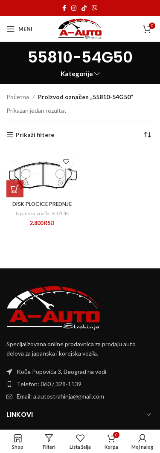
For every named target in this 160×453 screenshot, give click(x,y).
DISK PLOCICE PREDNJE (42, 204)
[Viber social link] (94, 8)
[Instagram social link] (74, 8)
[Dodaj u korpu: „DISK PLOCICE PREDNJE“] (14, 188)
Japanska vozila (32, 213)
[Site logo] (80, 28)
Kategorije (77, 74)
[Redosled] (147, 134)
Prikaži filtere (35, 134)
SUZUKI (61, 213)
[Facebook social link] (64, 8)
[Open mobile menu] (19, 28)
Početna (17, 96)
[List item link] (80, 384)
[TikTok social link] (84, 8)
